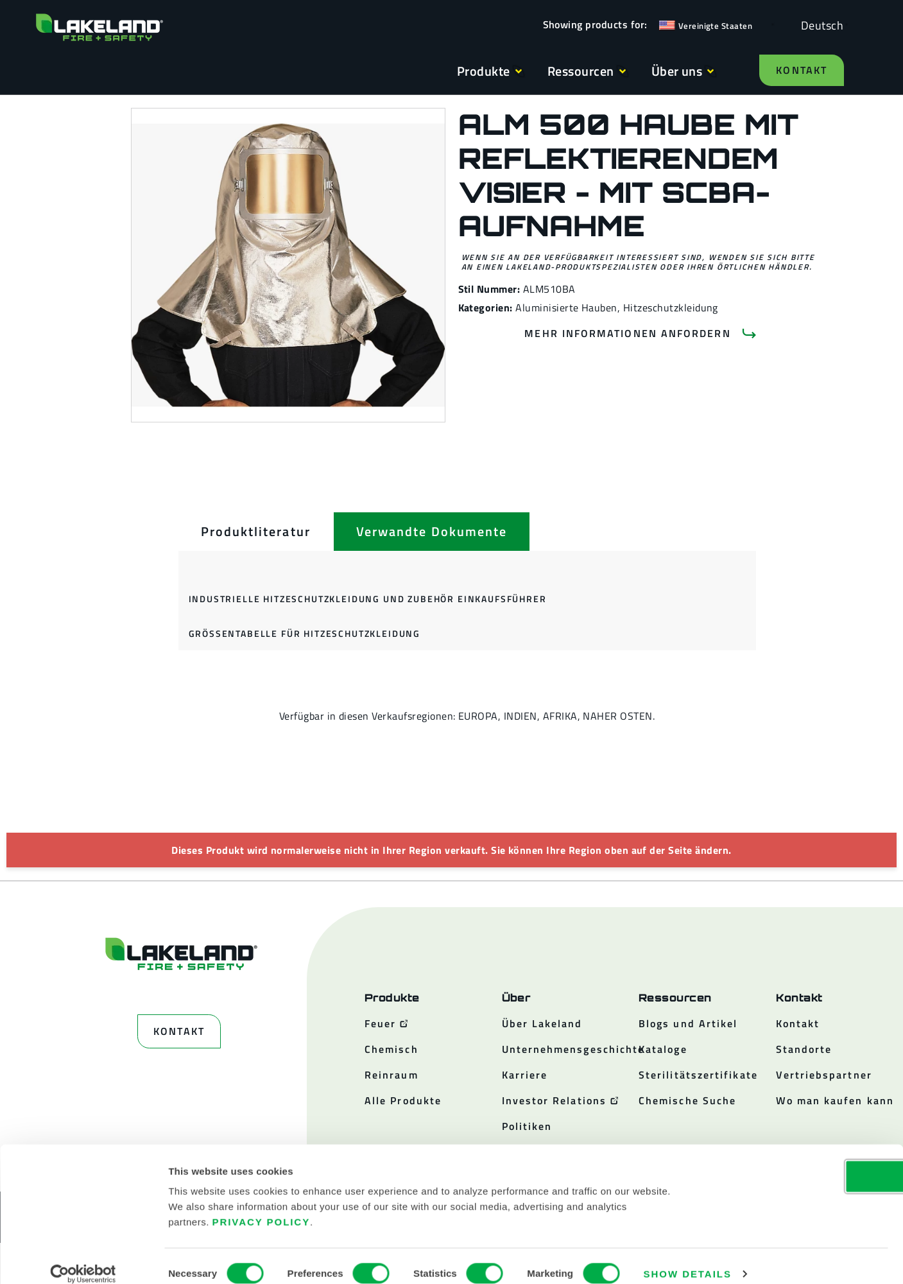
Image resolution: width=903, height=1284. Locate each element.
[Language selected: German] (819, 25)
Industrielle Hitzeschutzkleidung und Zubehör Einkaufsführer (368, 598)
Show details (688, 1258)
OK (795, 1161)
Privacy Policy (261, 1206)
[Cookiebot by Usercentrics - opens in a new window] (83, 1259)
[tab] (255, 531)
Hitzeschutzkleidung (670, 307)
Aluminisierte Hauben (566, 307)
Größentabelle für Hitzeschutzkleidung (305, 633)
